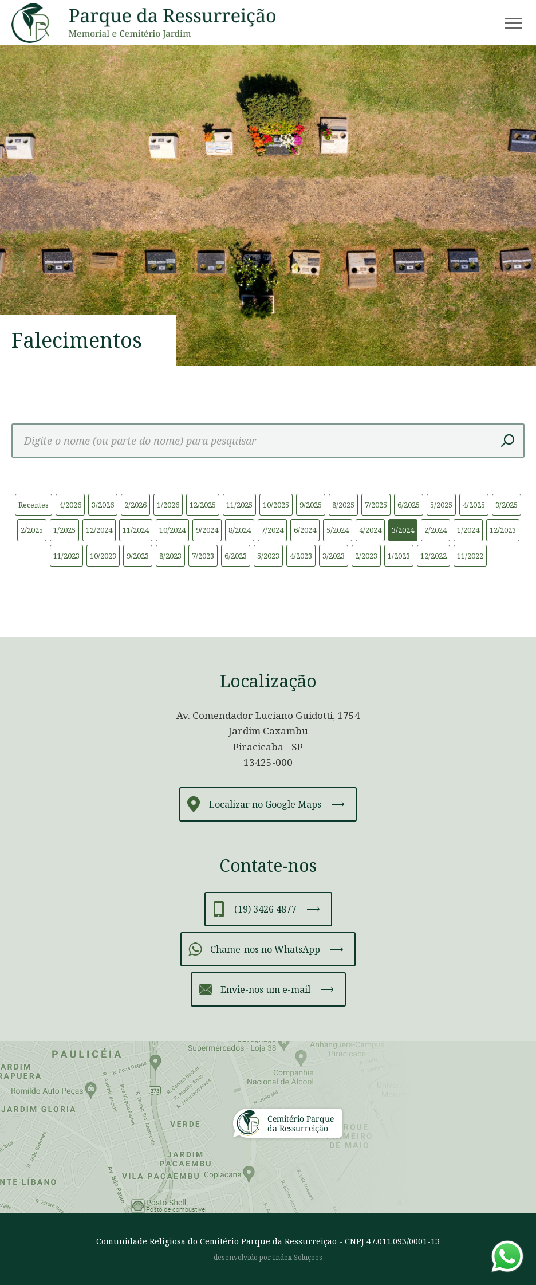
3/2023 (333, 556)
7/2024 (272, 530)
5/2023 (268, 556)
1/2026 (168, 505)
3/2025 (506, 505)
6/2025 (408, 505)
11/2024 (136, 530)
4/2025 (474, 505)
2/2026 (135, 505)
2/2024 (435, 530)
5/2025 (441, 505)
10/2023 (103, 556)
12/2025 (203, 505)
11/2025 (239, 505)
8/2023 (170, 556)
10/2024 (172, 530)
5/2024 (337, 530)
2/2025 (32, 530)
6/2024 (305, 530)
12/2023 (503, 530)
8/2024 (239, 530)
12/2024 (99, 530)
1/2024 (468, 530)
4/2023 (301, 556)
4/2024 (370, 530)
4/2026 (70, 505)
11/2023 (66, 556)
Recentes (33, 505)
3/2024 (403, 530)
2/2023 (366, 556)
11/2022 (470, 556)
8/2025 (343, 505)
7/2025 (376, 505)
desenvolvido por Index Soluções (268, 1257)
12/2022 (433, 556)
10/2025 (276, 505)
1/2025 (64, 530)
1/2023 (399, 556)
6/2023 (235, 556)
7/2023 (203, 556)
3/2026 (103, 505)
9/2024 (207, 530)
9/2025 (310, 505)
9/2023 (138, 556)
